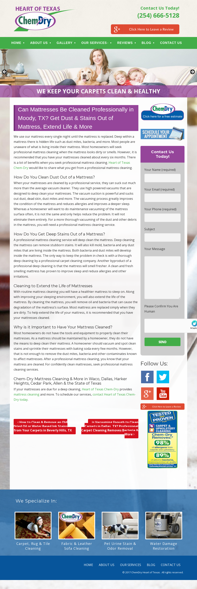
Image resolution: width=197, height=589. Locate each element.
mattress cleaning (26, 395)
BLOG (148, 43)
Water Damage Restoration (163, 547)
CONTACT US (173, 43)
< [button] (5, 73)
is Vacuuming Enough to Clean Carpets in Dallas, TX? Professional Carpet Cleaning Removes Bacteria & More (109, 429)
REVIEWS (127, 43)
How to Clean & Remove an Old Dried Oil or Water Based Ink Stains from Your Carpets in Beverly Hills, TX (43, 427)
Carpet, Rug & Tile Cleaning (33, 547)
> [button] (192, 73)
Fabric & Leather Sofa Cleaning (76, 547)
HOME (18, 43)
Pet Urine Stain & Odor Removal (120, 547)
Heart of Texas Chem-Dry (100, 390)
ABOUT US (41, 43)
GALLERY (67, 43)
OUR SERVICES (96, 43)
